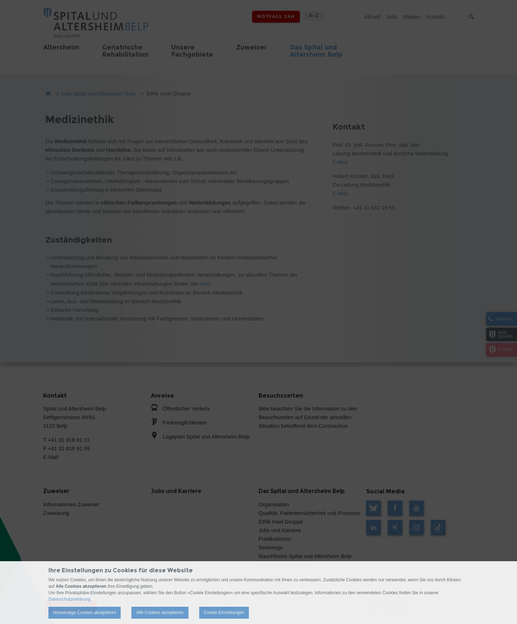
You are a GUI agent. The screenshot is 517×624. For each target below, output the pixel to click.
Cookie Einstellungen (224, 612)
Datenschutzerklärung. (70, 599)
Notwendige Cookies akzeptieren (84, 612)
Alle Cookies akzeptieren (159, 612)
